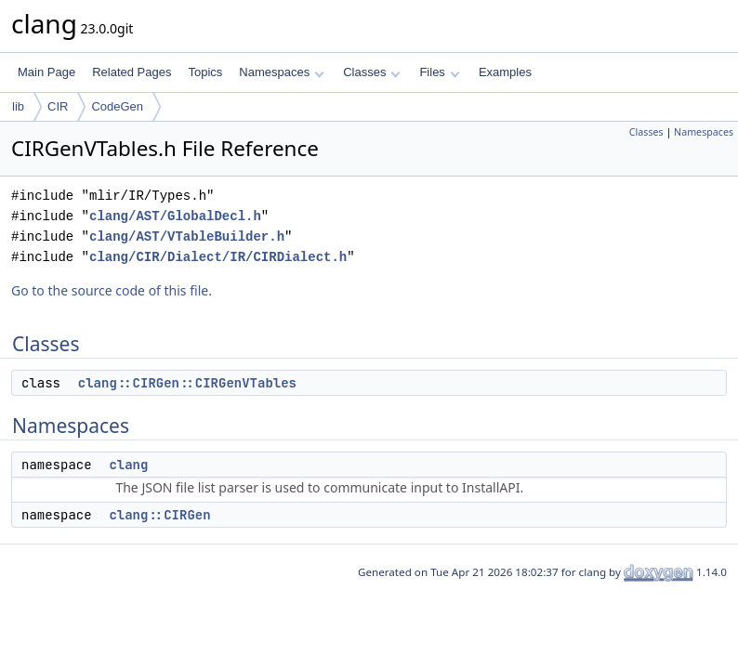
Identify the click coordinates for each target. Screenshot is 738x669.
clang (128, 464)
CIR (57, 106)
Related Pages (131, 72)
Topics (205, 72)
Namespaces (281, 72)
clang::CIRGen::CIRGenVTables (187, 382)
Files (439, 72)
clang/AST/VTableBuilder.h (186, 236)
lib (18, 106)
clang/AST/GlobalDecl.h (175, 216)
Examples (505, 72)
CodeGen (117, 106)
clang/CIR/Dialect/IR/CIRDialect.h (218, 257)
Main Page (46, 72)
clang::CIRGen (159, 514)
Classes (372, 72)
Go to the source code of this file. (111, 290)
